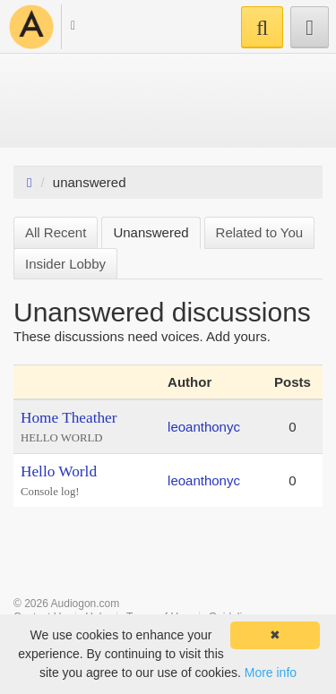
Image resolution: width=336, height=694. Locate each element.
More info (271, 672)
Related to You (260, 232)
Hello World (59, 471)
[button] (64, 27)
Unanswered (150, 232)
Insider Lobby (65, 263)
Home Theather (68, 417)
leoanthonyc (204, 426)
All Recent (55, 232)
